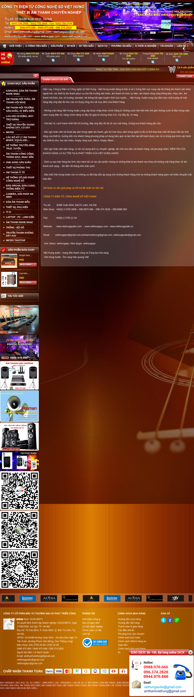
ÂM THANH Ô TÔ (15, 172)
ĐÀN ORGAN (123, 683)
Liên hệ (181, 46)
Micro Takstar (15, 240)
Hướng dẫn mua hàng (129, 619)
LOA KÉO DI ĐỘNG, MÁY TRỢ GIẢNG (20, 118)
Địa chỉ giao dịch (91, 623)
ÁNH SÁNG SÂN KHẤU (18, 162)
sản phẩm (57, 46)
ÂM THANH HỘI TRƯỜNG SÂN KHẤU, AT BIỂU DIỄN (20, 109)
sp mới (71, 46)
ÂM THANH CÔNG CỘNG (74, 685)
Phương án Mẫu (121, 46)
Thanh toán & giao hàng (130, 626)
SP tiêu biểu (86, 46)
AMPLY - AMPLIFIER (43, 683)
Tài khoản (166, 46)
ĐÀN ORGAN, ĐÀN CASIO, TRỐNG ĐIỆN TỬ (20, 187)
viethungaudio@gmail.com (127, 235)
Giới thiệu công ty (91, 619)
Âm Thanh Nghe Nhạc (19, 222)
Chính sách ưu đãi (91, 630)
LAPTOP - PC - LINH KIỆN (20, 217)
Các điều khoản (126, 630)
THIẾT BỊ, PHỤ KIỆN (17, 207)
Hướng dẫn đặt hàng (128, 623)
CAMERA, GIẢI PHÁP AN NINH (19, 195)
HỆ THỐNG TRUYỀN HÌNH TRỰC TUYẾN (20, 147)
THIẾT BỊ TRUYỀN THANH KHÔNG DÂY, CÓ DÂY (20, 126)
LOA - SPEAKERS (63, 683)
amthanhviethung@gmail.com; (97, 235)
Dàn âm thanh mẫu (18, 202)
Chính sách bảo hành (129, 637)
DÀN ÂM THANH (107, 683)
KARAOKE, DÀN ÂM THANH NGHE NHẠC (21, 92)
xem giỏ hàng (187, 71)
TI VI (8, 212)
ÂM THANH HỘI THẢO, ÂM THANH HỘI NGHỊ (20, 101)
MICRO (10, 132)
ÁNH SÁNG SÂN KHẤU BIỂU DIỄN (21, 688)
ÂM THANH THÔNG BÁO (99, 685)
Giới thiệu (15, 46)
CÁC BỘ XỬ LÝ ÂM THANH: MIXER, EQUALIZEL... (21, 139)
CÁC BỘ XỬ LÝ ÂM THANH (85, 683)
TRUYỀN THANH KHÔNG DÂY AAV (20, 234)
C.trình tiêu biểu (36, 46)
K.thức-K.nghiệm (145, 46)
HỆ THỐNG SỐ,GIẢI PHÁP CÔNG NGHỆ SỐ (20, 179)
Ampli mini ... (25, 255)
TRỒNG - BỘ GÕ (15, 227)
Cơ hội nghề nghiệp (92, 626)
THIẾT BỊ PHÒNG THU (18, 167)
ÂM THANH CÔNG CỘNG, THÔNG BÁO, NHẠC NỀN (20, 156)
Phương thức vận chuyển (131, 634)
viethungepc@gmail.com (68, 235)
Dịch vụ (102, 46)
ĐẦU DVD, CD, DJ (24, 683)
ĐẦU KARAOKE (7, 683)
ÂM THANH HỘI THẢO (52, 685)
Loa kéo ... (24, 273)
